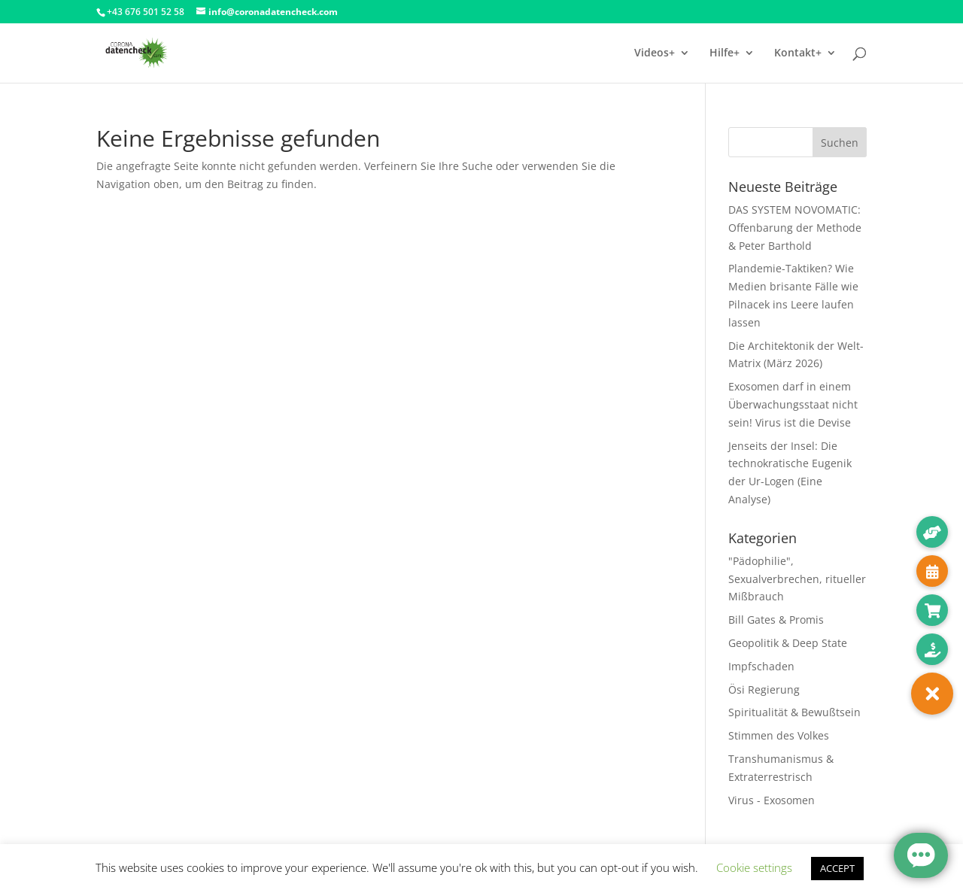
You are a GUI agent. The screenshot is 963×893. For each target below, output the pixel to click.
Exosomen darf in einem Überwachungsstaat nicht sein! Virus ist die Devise (793, 404)
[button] (932, 694)
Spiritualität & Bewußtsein (794, 712)
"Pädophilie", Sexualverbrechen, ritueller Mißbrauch (797, 579)
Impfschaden (761, 666)
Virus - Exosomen (771, 800)
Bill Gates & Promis (776, 619)
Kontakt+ (798, 53)
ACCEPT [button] (837, 868)
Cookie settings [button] (754, 867)
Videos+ (654, 53)
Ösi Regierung (764, 689)
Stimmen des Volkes (778, 735)
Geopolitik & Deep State (787, 643)
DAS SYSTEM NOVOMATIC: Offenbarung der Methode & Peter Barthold (794, 227)
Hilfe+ (724, 53)
